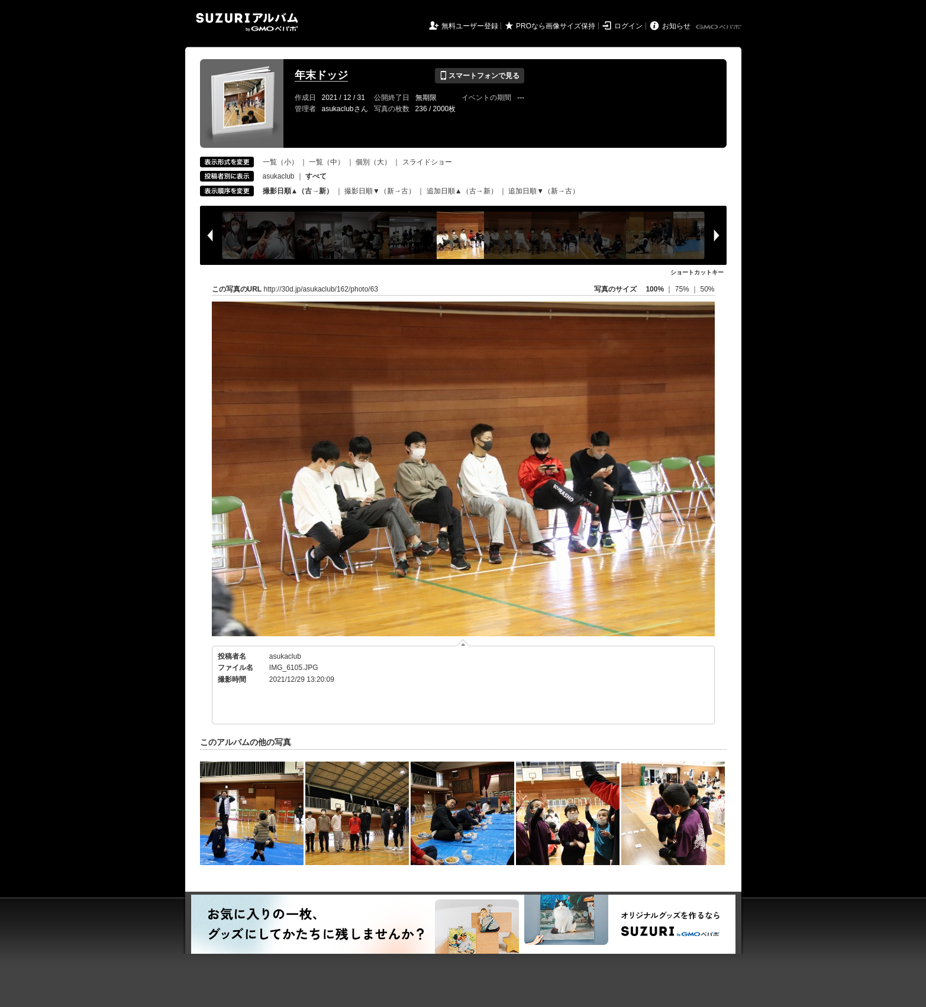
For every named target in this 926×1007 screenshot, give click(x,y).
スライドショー (427, 162)
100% (655, 289)
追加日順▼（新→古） (543, 191)
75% (683, 289)
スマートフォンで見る (480, 75)
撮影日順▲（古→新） (298, 191)
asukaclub (279, 176)
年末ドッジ (321, 75)
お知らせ (676, 26)
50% (707, 289)
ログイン (628, 26)
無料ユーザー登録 (469, 26)
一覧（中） (326, 162)
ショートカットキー (697, 272)
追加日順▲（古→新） (462, 191)
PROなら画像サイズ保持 (555, 26)
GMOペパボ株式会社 (719, 27)
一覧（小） (280, 162)
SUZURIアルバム (247, 22)
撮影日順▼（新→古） (379, 191)
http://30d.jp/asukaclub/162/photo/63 (321, 289)
